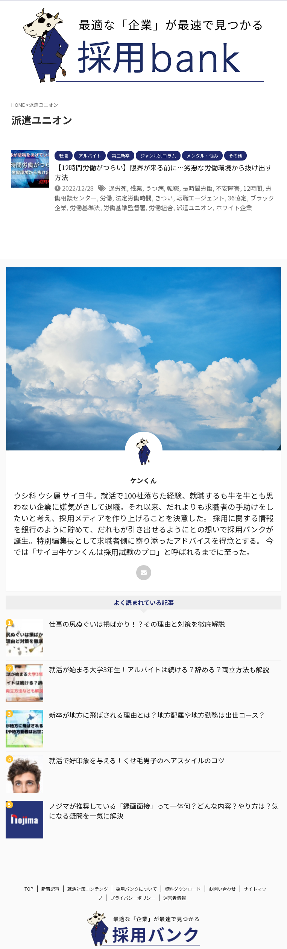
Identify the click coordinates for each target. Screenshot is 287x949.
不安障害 (228, 188)
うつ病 (155, 188)
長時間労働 (197, 188)
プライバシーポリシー (132, 904)
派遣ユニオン (194, 207)
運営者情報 (174, 904)
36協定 (237, 197)
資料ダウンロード (183, 895)
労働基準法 (85, 207)
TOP (28, 895)
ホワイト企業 (234, 207)
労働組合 (161, 207)
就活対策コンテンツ (87, 895)
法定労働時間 (133, 197)
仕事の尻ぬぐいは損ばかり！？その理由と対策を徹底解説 (137, 624)
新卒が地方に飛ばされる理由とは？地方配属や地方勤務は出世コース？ (157, 715)
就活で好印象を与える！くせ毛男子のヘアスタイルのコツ (137, 760)
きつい (164, 197)
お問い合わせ (222, 895)
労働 (106, 197)
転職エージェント (200, 197)
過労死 (118, 188)
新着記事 (50, 895)
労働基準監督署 (124, 207)
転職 (173, 188)
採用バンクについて (136, 895)
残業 (136, 188)
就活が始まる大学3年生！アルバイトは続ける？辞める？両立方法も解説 (159, 669)
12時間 (252, 188)
